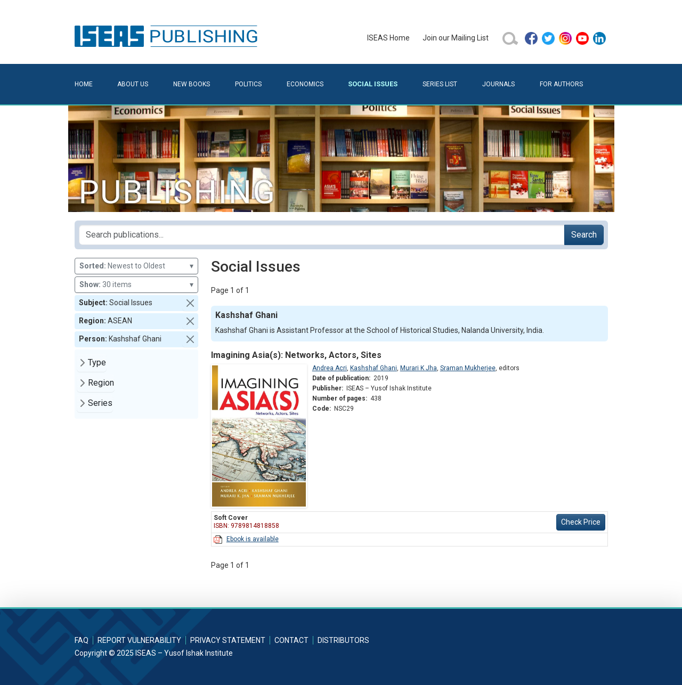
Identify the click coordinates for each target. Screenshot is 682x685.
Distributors (343, 640)
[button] (190, 303)
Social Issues (372, 84)
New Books (191, 84)
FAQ (81, 640)
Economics (305, 84)
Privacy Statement (227, 640)
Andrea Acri (329, 368)
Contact (291, 640)
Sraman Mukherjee (468, 368)
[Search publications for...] (322, 235)
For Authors (561, 84)
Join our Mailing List (456, 38)
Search (584, 235)
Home (84, 84)
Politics (248, 84)
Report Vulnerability (139, 640)
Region (101, 383)
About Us (132, 84)
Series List (440, 84)
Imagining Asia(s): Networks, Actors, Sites (296, 355)
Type (97, 362)
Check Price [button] (580, 522)
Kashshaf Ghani (373, 368)
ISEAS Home (388, 38)
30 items (136, 284)
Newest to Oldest (136, 266)
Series (100, 403)
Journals (498, 84)
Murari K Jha (418, 368)
